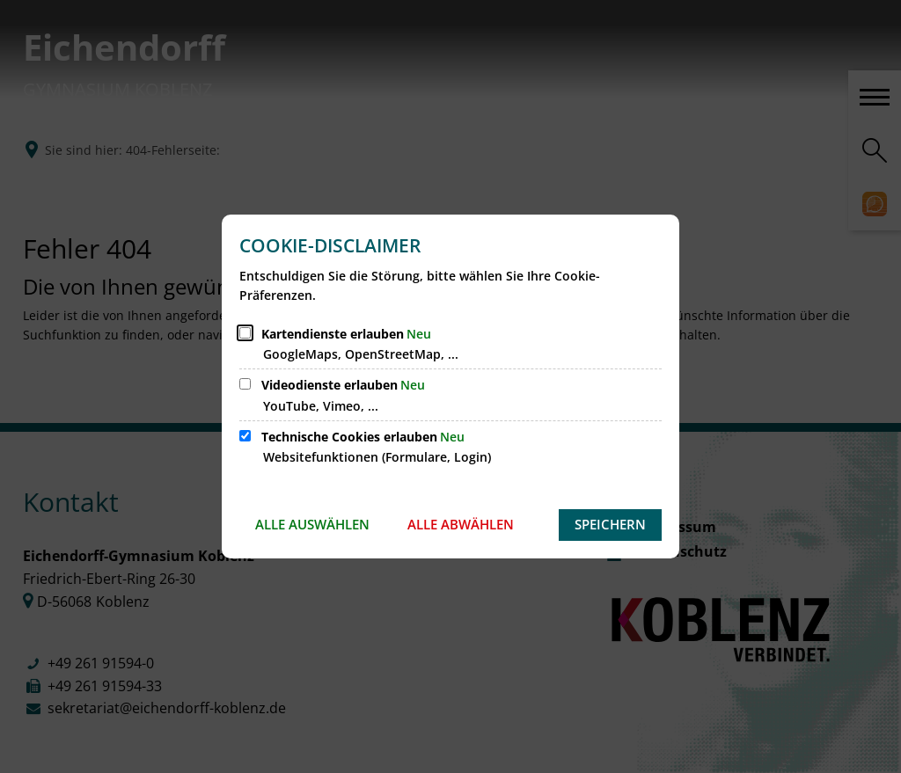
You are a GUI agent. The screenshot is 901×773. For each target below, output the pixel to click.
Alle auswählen (312, 524)
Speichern (610, 524)
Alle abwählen (460, 524)
